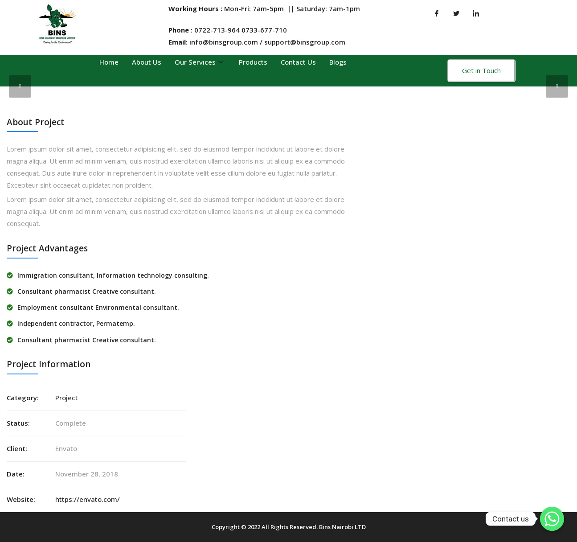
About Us (146, 61)
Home (109, 61)
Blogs (338, 61)
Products (253, 61)
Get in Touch (481, 70)
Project (66, 397)
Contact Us (298, 61)
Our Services (200, 61)
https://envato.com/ (87, 499)
